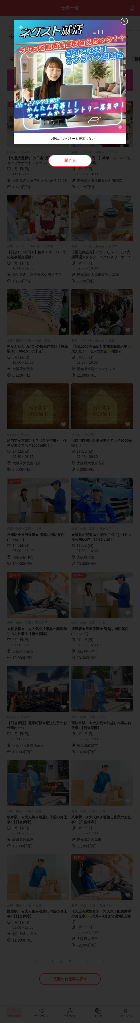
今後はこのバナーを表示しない (72, 138)
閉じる (70, 160)
